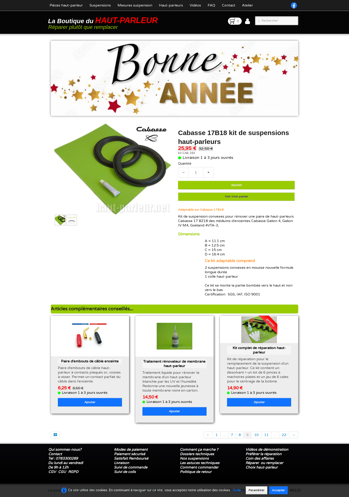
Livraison (121, 463)
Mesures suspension (135, 5)
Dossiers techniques (197, 454)
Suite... (238, 490)
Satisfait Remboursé (131, 458)
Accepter (278, 490)
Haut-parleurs (171, 5)
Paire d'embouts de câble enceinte (90, 361)
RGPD (73, 472)
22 (284, 435)
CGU (62, 472)
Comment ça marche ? (199, 449)
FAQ (211, 5)
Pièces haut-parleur (66, 5)
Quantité (184, 164)
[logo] (103, 23)
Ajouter (236, 185)
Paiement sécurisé (129, 454)
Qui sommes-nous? (64, 449)
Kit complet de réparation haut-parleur (259, 350)
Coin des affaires (260, 458)
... (224, 435)
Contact (228, 5)
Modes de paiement (131, 449)
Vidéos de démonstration (267, 449)
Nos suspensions (194, 458)
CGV (52, 472)
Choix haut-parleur (262, 467)
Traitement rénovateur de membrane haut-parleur (174, 363)
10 (256, 435)
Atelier (247, 5)
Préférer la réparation (264, 454)
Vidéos (195, 5)
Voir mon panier (236, 196)
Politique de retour (195, 472)
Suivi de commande (130, 467)
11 (266, 435)
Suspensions (100, 5)
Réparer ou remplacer (265, 463)
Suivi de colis (125, 472)
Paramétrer (256, 490)
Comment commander (199, 467)
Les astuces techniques (199, 463)
